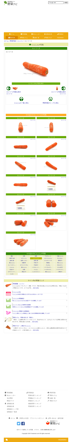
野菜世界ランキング (34, 406)
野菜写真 (11, 37)
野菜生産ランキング (34, 395)
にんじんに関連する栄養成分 (21, 311)
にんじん (12, 267)
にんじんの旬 (17, 292)
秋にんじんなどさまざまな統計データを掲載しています (27, 300)
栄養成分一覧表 (12, 412)
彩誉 (36, 256)
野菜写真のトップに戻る (50, 103)
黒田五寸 (60, 260)
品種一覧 (36, 37)
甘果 (24, 256)
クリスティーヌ (48, 260)
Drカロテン (60, 265)
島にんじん (60, 262)
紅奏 (24, 269)
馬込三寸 (24, 271)
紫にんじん (48, 271)
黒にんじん (12, 262)
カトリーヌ (9, 93)
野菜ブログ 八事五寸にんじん (22, 326)
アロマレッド (48, 256)
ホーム (11, 34)
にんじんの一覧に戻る (21, 103)
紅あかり (12, 269)
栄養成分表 (48, 34)
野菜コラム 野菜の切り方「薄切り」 (23, 317)
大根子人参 (12, 258)
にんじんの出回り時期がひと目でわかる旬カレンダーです (27, 294)
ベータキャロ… (48, 269)
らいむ (12, 274)
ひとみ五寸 (60, 267)
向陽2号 (24, 262)
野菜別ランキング (34, 401)
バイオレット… (36, 267)
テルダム (48, 265)
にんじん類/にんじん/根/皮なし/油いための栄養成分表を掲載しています (31, 313)
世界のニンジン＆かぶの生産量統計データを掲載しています (28, 307)
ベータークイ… (60, 269)
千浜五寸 (36, 265)
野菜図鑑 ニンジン (18, 283)
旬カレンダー (35, 34)
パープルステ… (48, 267)
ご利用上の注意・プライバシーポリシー (30, 418)
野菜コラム (24, 37)
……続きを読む (35, 288)
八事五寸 (60, 271)
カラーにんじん (48, 258)
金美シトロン (24, 260)
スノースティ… (12, 265)
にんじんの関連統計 (18, 298)
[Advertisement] (36, 18)
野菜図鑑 (24, 34)
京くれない (60, 258)
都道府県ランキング (34, 403)
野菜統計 (60, 34)
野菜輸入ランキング (34, 398)
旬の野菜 (10, 398)
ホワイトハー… (12, 271)
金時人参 (12, 260)
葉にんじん (24, 267)
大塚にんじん (60, 256)
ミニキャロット (36, 271)
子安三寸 (36, 262)
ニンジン (20, 41)
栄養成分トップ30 (13, 409)
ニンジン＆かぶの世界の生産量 (22, 304)
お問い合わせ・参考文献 (54, 418)
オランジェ (24, 258)
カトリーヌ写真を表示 (13, 92)
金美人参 (36, 260)
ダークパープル (24, 265)
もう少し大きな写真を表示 (35, 83)
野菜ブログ (48, 37)
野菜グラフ (10, 401)
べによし (36, 269)
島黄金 (48, 262)
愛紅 (12, 256)
